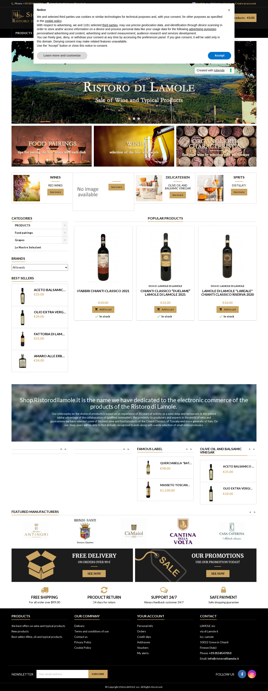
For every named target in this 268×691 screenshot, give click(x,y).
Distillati (239, 185)
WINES (55, 177)
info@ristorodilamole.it (223, 658)
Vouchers (142, 647)
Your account (150, 616)
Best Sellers (23, 278)
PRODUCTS (23, 33)
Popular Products (165, 218)
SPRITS (239, 177)
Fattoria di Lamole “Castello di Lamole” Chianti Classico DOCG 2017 (50, 333)
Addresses (143, 642)
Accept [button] (219, 55)
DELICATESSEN (178, 177)
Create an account (245, 3)
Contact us (81, 636)
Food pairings (24, 232)
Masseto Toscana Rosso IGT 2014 (176, 485)
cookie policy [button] (53, 21)
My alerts (143, 653)
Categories (22, 218)
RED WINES (55, 185)
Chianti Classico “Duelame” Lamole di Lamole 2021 (165, 292)
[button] (229, 10)
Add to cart (103, 309)
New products (20, 631)
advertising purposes (202, 29)
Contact (208, 616)
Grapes (19, 240)
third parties (110, 25)
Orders (141, 631)
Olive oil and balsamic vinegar (178, 187)
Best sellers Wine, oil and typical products (37, 636)
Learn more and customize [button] (62, 55)
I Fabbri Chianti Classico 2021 (103, 291)
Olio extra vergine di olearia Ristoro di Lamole (50, 311)
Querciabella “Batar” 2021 (176, 463)
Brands (18, 258)
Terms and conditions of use (91, 631)
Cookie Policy (82, 647)
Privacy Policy (82, 642)
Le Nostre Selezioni (28, 247)
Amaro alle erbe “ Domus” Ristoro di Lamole (50, 355)
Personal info (145, 626)
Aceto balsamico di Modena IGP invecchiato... (239, 466)
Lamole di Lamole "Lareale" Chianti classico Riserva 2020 (227, 292)
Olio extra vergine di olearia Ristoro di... (239, 488)
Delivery (79, 626)
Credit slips (144, 636)
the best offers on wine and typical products (38, 626)
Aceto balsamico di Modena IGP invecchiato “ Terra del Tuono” (50, 289)
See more (55, 192)
